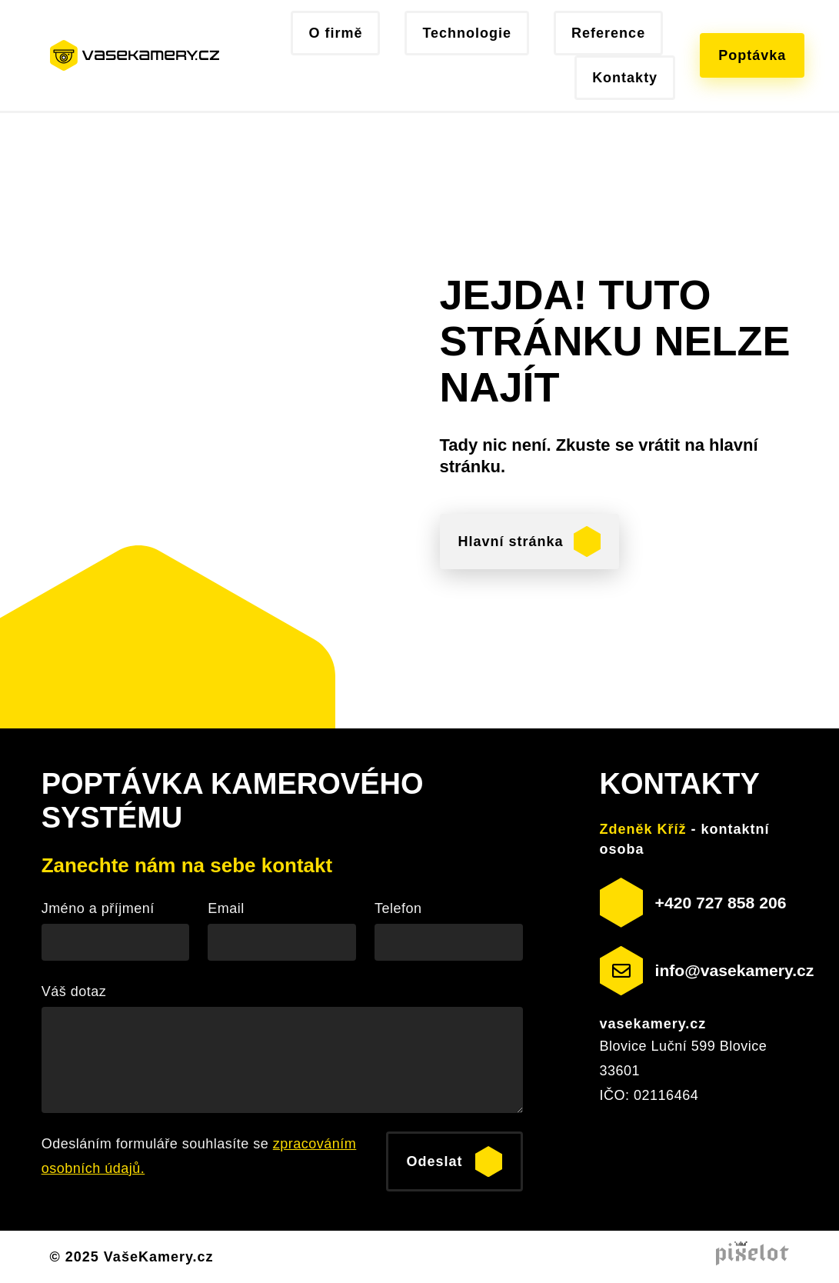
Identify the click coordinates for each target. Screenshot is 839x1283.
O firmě (335, 33)
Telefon (398, 908)
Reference (608, 33)
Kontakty (625, 77)
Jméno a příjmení (98, 908)
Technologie (466, 33)
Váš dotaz (74, 991)
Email (226, 908)
